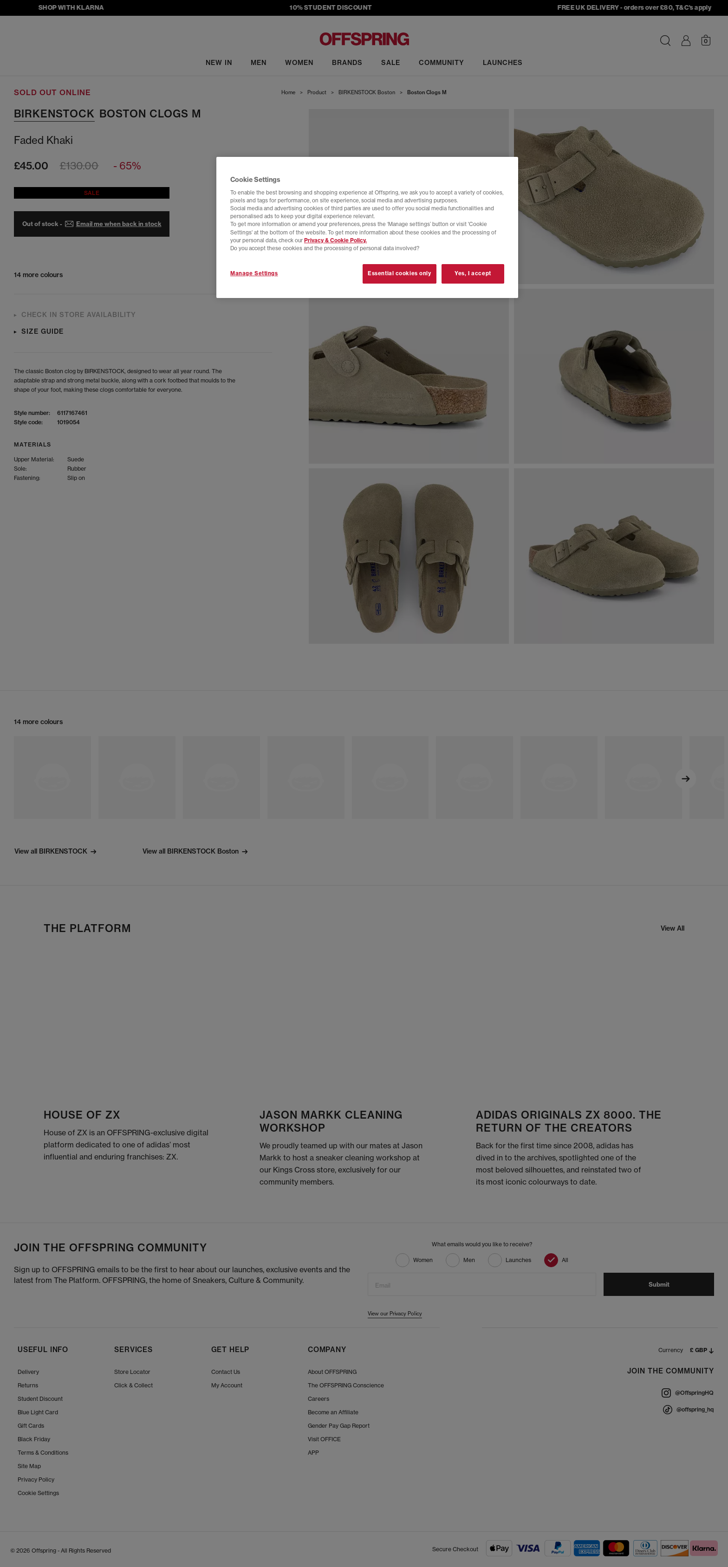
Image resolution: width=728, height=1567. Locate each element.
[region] (367, 227)
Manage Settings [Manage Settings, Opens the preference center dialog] (254, 273)
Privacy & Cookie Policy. (335, 240)
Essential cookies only (399, 273)
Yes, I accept (473, 273)
